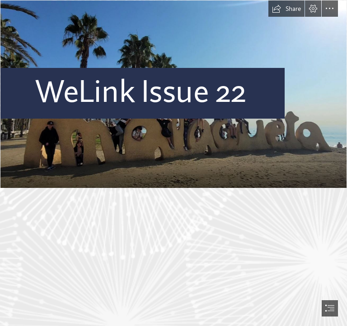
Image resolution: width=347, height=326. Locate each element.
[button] (286, 8)
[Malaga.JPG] (173, 94)
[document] (173, 163)
